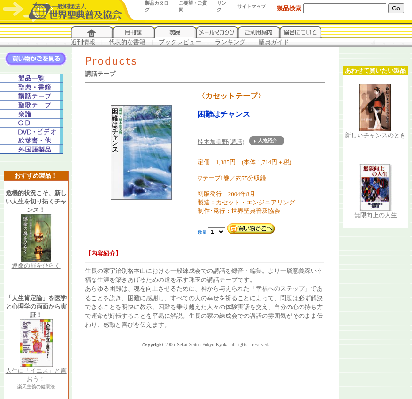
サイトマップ (251, 6)
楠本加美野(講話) (221, 141)
